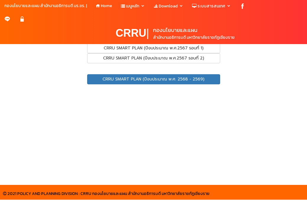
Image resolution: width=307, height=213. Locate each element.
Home (104, 6)
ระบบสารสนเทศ (208, 6)
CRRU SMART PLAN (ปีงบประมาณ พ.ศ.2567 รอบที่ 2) (153, 58)
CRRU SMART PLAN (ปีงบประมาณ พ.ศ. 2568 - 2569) (153, 79)
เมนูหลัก (130, 6)
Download (166, 6)
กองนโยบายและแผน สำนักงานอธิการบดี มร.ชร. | (45, 6)
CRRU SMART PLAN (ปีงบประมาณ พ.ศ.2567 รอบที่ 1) (154, 48)
